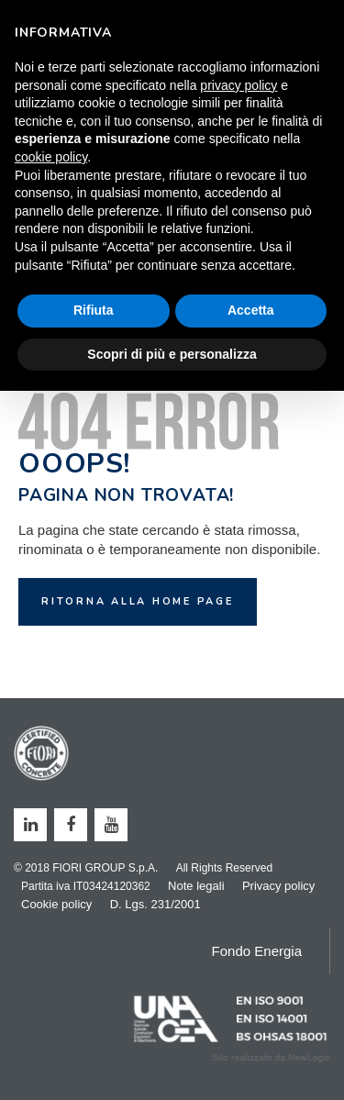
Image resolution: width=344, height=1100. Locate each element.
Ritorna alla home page (137, 601)
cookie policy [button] (51, 157)
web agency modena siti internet (271, 1057)
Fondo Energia (257, 951)
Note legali (196, 886)
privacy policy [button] (238, 85)
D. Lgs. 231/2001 (155, 904)
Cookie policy (56, 904)
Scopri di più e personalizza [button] (171, 354)
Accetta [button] (250, 310)
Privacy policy (278, 886)
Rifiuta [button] (93, 310)
